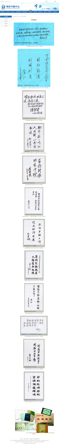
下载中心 (45, 11)
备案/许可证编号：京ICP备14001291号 (29, 443)
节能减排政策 (18, 11)
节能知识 (30, 11)
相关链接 (55, 11)
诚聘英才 (50, 11)
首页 (18, 16)
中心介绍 (7, 11)
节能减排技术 (24, 11)
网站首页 (2, 11)
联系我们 (40, 11)
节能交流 (35, 11)
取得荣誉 (24, 16)
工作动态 (12, 11)
